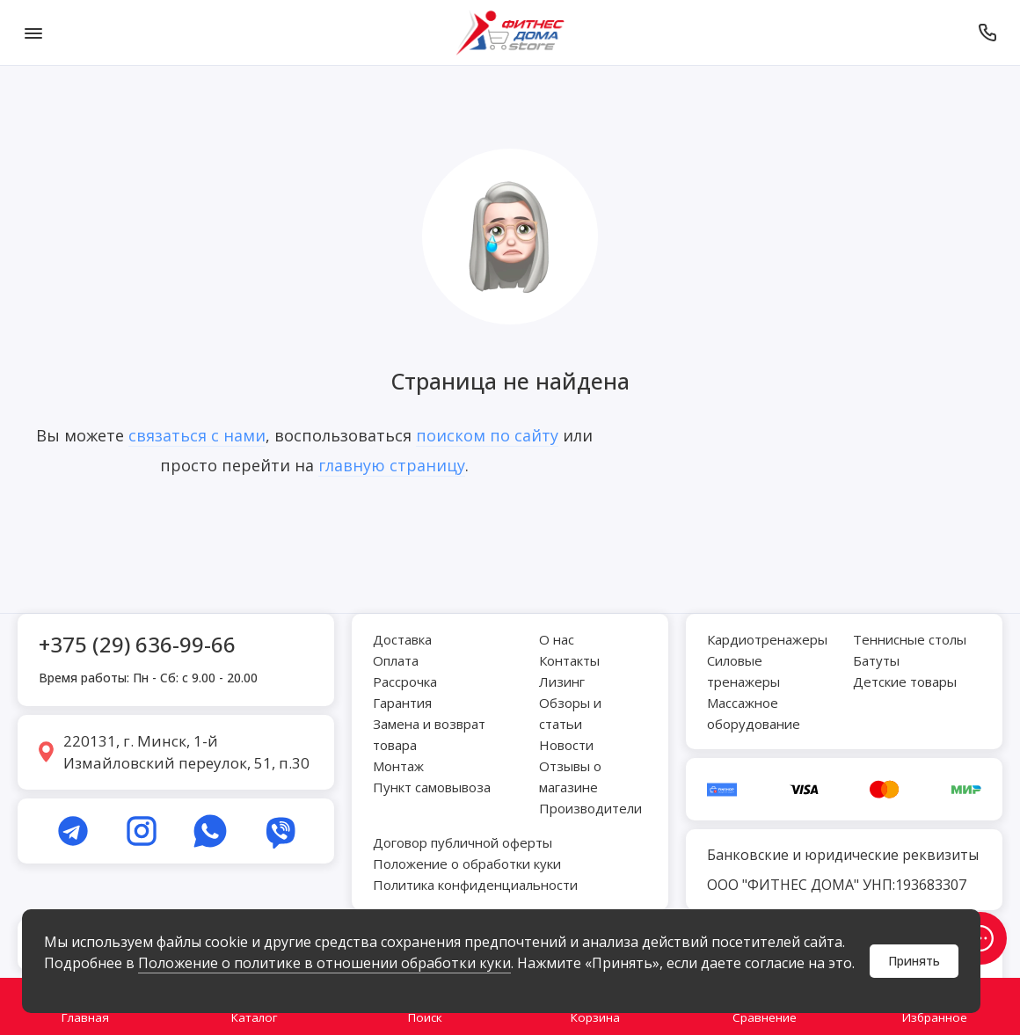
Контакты (569, 660)
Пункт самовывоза (432, 787)
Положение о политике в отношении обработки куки (324, 963)
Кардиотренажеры (767, 639)
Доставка (402, 639)
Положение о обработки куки (467, 863)
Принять (914, 960)
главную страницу (391, 465)
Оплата (396, 660)
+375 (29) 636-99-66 (137, 644)
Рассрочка (405, 681)
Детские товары (905, 681)
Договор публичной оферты (462, 842)
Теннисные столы (909, 639)
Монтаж (398, 766)
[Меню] (33, 32)
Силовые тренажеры (743, 671)
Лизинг (562, 681)
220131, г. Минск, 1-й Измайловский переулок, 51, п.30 (186, 752)
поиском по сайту (487, 435)
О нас (556, 639)
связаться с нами (197, 435)
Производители (590, 808)
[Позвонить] (987, 32)
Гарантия (402, 702)
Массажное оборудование (753, 713)
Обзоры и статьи (570, 713)
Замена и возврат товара (429, 734)
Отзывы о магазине (570, 776)
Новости (566, 745)
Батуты (876, 660)
